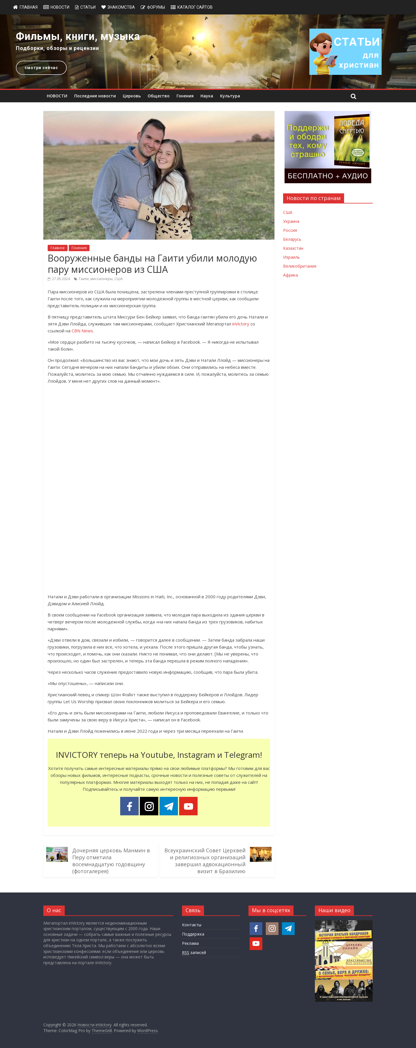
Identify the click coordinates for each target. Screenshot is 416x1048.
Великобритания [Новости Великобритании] (299, 266)
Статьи (88, 7)
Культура (230, 96)
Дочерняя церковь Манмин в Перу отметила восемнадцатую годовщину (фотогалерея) (111, 861)
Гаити (84, 278)
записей (194, 953)
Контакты (191, 924)
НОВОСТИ (57, 96)
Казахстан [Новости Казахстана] (293, 248)
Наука (206, 96)
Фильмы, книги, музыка (78, 36)
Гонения (185, 96)
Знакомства (121, 7)
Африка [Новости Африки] (290, 275)
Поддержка (193, 934)
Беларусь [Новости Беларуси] (292, 239)
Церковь (132, 96)
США (118, 278)
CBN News (82, 331)
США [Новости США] (287, 212)
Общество (159, 96)
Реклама (190, 943)
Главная (29, 7)
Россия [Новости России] (290, 230)
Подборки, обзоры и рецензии (57, 48)
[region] (208, 51)
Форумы (156, 7)
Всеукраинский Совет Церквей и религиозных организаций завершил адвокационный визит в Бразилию (205, 861)
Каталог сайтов (195, 7)
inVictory (240, 324)
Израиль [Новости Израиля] (291, 257)
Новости (60, 7)
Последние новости (95, 96)
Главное (58, 247)
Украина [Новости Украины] (291, 221)
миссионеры (101, 278)
